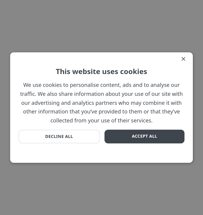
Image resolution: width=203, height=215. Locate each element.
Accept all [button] (144, 136)
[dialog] (101, 107)
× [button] (183, 59)
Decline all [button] (59, 136)
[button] (39, 146)
